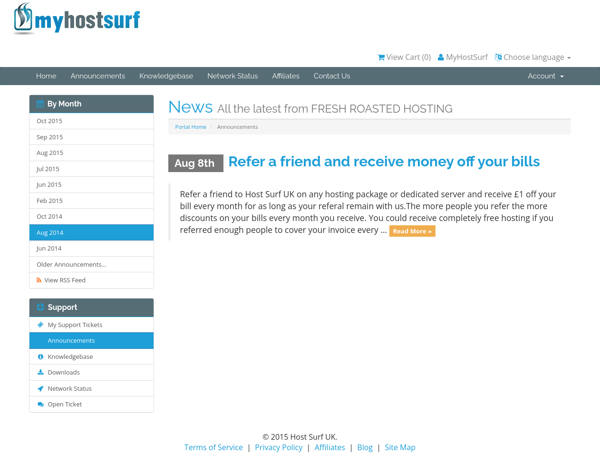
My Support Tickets (69, 324)
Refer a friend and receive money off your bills (384, 161)
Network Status (232, 76)
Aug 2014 (50, 232)
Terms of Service (213, 447)
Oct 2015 (49, 120)
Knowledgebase (166, 76)
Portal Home (191, 126)
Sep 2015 (50, 137)
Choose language (533, 57)
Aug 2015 (50, 152)
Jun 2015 (49, 184)
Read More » (412, 230)
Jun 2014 (49, 248)
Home (46, 76)
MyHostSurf (463, 57)
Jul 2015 (48, 168)
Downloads (58, 372)
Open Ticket (59, 404)
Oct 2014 (49, 216)
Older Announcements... (71, 264)
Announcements (97, 76)
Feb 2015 (50, 200)
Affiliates (286, 76)
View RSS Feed (61, 280)
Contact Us (332, 76)
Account (546, 76)
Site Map (400, 447)
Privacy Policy (278, 447)
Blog (365, 447)
